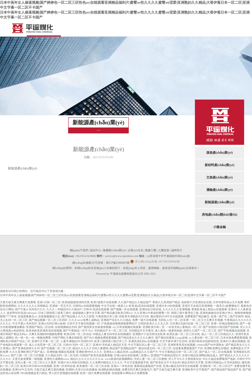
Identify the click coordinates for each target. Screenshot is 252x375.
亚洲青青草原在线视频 (181, 344)
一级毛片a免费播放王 (227, 305)
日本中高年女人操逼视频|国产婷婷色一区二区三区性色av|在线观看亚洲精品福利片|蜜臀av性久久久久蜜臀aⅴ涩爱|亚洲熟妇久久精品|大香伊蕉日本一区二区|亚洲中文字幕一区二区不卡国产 (113, 295)
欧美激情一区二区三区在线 (93, 366)
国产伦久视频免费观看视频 (100, 337)
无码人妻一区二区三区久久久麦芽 (35, 362)
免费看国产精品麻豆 (197, 316)
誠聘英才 (176, 250)
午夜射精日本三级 (107, 316)
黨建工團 (150, 250)
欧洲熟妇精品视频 (109, 369)
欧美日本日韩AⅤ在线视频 (36, 366)
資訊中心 (95, 250)
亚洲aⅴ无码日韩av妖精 (52, 323)
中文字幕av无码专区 (24, 323)
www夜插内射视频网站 (119, 358)
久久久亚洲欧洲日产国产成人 (27, 351)
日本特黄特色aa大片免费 (228, 302)
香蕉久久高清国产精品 (166, 302)
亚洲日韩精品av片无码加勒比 (223, 362)
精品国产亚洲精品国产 (123, 348)
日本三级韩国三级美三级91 (54, 312)
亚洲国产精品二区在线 (40, 327)
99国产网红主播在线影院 (67, 337)
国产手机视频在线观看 (232, 330)
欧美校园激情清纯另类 (76, 302)
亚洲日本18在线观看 (168, 305)
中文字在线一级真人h (114, 305)
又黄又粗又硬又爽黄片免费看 (18, 302)
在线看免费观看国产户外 (188, 348)
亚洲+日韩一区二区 (49, 302)
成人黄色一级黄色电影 (168, 330)
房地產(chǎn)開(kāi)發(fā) (219, 214)
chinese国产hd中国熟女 (210, 344)
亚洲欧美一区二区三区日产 (216, 366)
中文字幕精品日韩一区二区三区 (178, 351)
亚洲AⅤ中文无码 (22, 369)
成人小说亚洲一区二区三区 (45, 344)
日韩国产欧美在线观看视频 (96, 355)
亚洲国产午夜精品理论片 (166, 355)
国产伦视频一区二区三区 (56, 348)
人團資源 (163, 250)
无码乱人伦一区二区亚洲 (173, 320)
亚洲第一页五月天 (60, 305)
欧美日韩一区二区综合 (78, 334)
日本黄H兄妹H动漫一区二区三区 (190, 323)
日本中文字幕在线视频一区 (83, 323)
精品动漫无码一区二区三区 (154, 348)
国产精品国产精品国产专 (226, 369)
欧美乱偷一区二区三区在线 (183, 334)
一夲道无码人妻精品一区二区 (184, 327)
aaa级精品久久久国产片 (143, 351)
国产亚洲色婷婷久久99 (26, 348)
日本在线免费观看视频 (234, 337)
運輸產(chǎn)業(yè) (219, 189)
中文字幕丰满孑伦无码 (173, 341)
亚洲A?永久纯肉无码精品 (73, 362)
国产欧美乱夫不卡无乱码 (165, 362)
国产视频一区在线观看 (124, 309)
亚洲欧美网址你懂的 (216, 348)
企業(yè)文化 (135, 250)
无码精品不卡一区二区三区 (110, 330)
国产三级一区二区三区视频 (27, 355)
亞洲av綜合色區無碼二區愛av (131, 355)
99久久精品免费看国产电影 (219, 358)
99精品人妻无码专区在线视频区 (112, 334)
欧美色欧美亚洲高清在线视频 (44, 330)
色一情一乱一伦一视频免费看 (33, 337)
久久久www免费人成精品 (84, 320)
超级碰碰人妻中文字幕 (86, 312)
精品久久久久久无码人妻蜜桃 (90, 348)
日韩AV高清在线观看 (96, 309)
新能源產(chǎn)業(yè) (219, 202)
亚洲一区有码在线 (64, 366)
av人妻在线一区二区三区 (204, 337)
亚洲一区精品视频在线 (224, 323)
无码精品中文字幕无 (141, 330)
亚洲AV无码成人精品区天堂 (110, 344)
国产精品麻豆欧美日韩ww (117, 312)
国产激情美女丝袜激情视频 (94, 327)
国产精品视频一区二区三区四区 (48, 320)
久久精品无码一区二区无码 (61, 355)
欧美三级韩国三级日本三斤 (110, 341)
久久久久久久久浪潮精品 (33, 305)
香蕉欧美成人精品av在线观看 (209, 309)
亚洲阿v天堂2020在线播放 (81, 369)
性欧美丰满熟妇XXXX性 (134, 316)
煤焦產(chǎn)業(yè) (219, 152)
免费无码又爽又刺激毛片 (137, 369)
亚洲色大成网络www (56, 358)
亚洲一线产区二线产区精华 (227, 316)
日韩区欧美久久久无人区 (153, 323)
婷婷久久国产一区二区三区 (200, 330)
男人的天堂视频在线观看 (64, 373)
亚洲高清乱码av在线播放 (143, 341)
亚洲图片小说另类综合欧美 (149, 334)
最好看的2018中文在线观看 (166, 316)
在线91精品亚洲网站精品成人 (200, 355)
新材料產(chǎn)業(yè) (219, 165)
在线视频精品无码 (66, 327)
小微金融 (219, 227)
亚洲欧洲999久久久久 (89, 351)
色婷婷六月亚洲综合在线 (196, 302)
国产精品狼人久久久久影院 (77, 316)
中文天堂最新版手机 (136, 362)
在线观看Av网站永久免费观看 (130, 373)
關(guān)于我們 (79, 250)
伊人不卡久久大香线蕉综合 (184, 358)
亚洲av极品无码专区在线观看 (180, 366)
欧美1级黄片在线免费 (104, 302)
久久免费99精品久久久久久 (106, 362)
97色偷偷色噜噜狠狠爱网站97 (119, 323)
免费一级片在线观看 (144, 320)
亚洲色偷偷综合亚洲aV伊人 (216, 312)
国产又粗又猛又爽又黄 (167, 369)
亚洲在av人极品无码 (116, 351)
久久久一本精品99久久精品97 (64, 309)
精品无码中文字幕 (193, 362)
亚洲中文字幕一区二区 (45, 341)
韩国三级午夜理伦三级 (185, 312)
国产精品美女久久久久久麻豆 (136, 337)
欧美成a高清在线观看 (142, 305)
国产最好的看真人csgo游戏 (171, 337)
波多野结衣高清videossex (22, 312)
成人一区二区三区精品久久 (217, 334)
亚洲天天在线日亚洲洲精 (197, 305)
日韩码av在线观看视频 (86, 305)
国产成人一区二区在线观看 (215, 351)
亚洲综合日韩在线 (150, 309)
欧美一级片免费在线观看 (95, 373)
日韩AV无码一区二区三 (77, 344)
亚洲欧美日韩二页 (154, 327)
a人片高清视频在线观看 (126, 327)
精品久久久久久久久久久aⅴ (86, 358)
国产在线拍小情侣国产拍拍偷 (221, 327)
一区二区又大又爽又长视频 (206, 320)
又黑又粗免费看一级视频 (27, 358)
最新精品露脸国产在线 (148, 366)
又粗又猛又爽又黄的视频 (49, 369)
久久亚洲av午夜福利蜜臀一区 (152, 312)
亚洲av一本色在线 (122, 366)
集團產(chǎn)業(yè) (114, 250)
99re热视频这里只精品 (33, 373)
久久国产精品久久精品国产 (134, 302)
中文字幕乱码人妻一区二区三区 (147, 344)
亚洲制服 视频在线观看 (61, 351)
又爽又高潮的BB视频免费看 (46, 334)
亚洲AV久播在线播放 (233, 341)
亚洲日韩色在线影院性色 (204, 341)
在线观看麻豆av (27, 316)
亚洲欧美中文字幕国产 (196, 369)
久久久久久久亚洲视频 (176, 309)
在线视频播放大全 (49, 316)
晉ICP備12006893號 (118, 262)
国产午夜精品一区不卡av (78, 330)
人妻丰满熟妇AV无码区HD (76, 341)
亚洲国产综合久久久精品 (116, 320)
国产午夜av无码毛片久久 (30, 309)
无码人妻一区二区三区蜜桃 (150, 358)
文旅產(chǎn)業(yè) (219, 177)
